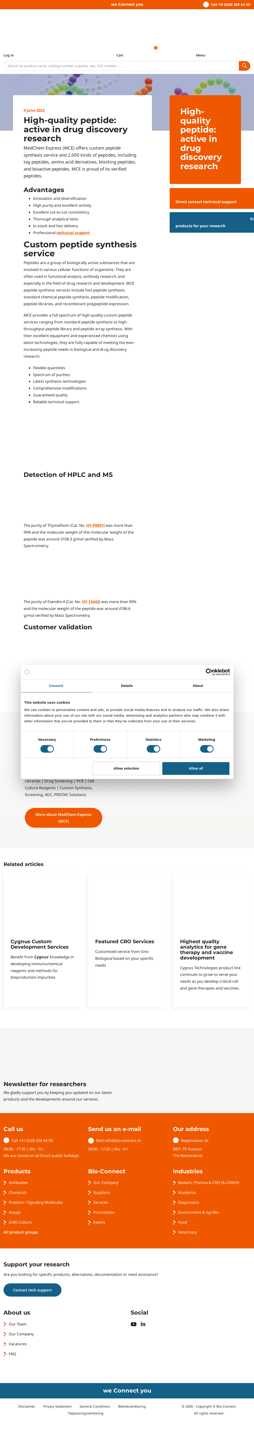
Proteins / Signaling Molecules (36, 1202)
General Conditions (95, 1406)
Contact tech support (32, 1290)
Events (99, 1222)
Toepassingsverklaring (85, 1413)
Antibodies (18, 1182)
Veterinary (187, 1232)
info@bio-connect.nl (123, 1140)
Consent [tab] (56, 686)
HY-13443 (90, 601)
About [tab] (198, 686)
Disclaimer (26, 1406)
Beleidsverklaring (132, 1406)
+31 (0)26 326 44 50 (36, 1140)
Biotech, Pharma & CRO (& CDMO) (208, 1182)
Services (100, 1202)
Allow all (196, 768)
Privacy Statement (57, 1406)
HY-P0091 (94, 525)
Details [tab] (127, 686)
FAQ (12, 1353)
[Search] (121, 66)
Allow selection (126, 768)
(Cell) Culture (20, 1222)
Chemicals (18, 1192)
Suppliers (101, 1192)
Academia (187, 1192)
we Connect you (127, 4)
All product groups (21, 1232)
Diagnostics (188, 1202)
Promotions (104, 1212)
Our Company (105, 1182)
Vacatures (18, 1343)
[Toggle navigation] (200, 53)
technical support (73, 232)
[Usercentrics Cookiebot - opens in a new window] (209, 672)
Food (182, 1222)
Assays (15, 1212)
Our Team (17, 1324)
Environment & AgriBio (198, 1212)
